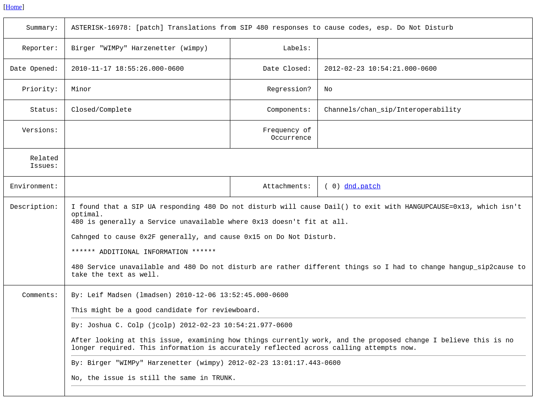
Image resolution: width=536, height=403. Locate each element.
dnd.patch (362, 186)
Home (13, 6)
